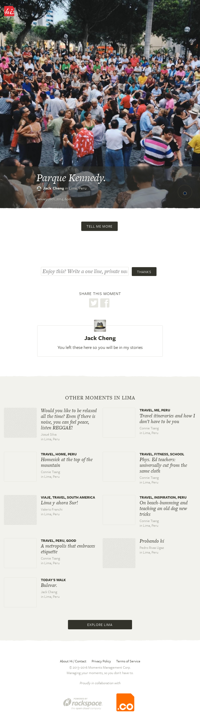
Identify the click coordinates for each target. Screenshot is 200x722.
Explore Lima (100, 624)
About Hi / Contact (73, 661)
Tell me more (99, 226)
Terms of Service (128, 661)
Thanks (144, 271)
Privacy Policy (101, 661)
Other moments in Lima (100, 397)
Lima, (77, 188)
